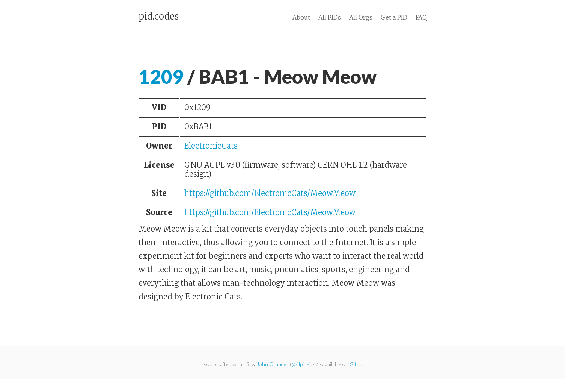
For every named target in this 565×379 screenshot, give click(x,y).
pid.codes (159, 16)
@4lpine (300, 364)
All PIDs (329, 17)
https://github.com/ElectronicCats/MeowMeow (270, 193)
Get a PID (394, 17)
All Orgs (360, 17)
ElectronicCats (211, 145)
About (301, 17)
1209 (161, 76)
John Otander (273, 364)
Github (357, 364)
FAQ (421, 17)
